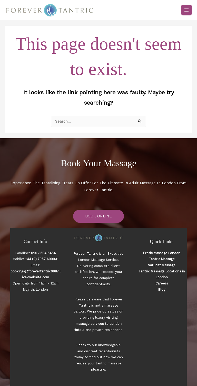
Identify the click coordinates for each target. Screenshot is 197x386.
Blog (161, 289)
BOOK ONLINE (98, 216)
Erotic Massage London (161, 253)
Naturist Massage (161, 265)
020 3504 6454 (43, 253)
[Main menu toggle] (186, 10)
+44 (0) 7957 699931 (41, 259)
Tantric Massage (162, 259)
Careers (161, 283)
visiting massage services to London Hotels (98, 324)
